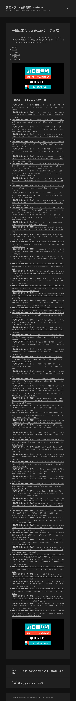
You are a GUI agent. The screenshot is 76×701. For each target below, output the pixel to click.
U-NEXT (14, 47)
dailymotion (16, 54)
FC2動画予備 (16, 59)
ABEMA (14, 50)
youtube (15, 52)
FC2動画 (14, 57)
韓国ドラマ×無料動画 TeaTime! (24, 7)
